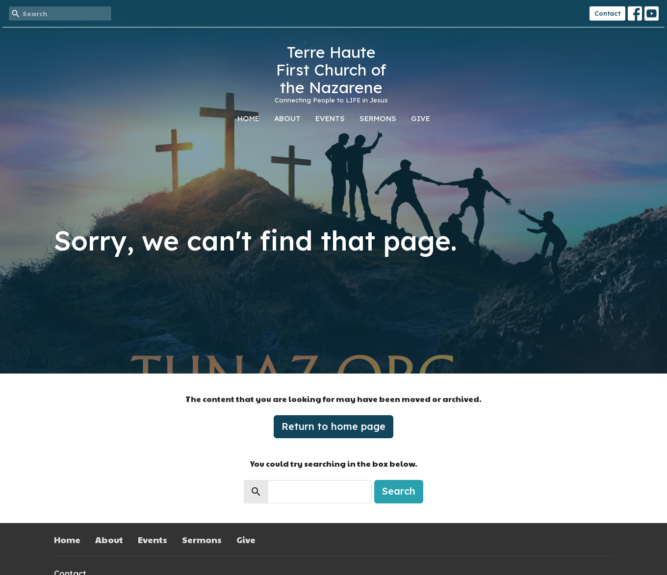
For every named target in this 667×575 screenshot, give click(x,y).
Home (248, 118)
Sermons (377, 118)
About (287, 118)
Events (330, 118)
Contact (607, 13)
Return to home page (333, 426)
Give (420, 118)
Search (398, 491)
